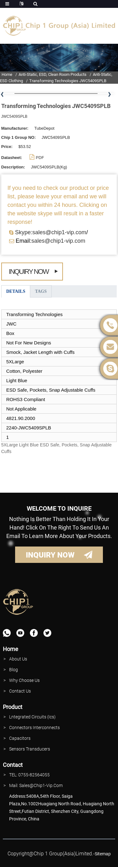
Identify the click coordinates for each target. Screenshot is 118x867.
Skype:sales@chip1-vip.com (50, 232)
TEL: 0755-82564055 (29, 774)
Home (7, 74)
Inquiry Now (29, 271)
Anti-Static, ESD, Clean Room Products (53, 74)
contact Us (20, 691)
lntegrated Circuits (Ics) (32, 716)
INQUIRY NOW (50, 555)
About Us (18, 658)
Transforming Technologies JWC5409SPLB (67, 80)
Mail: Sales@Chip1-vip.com (36, 785)
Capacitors (20, 738)
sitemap (103, 853)
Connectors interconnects (34, 727)
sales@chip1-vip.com (58, 241)
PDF (40, 157)
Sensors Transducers (29, 748)
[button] (109, 94)
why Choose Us (24, 680)
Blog (13, 669)
